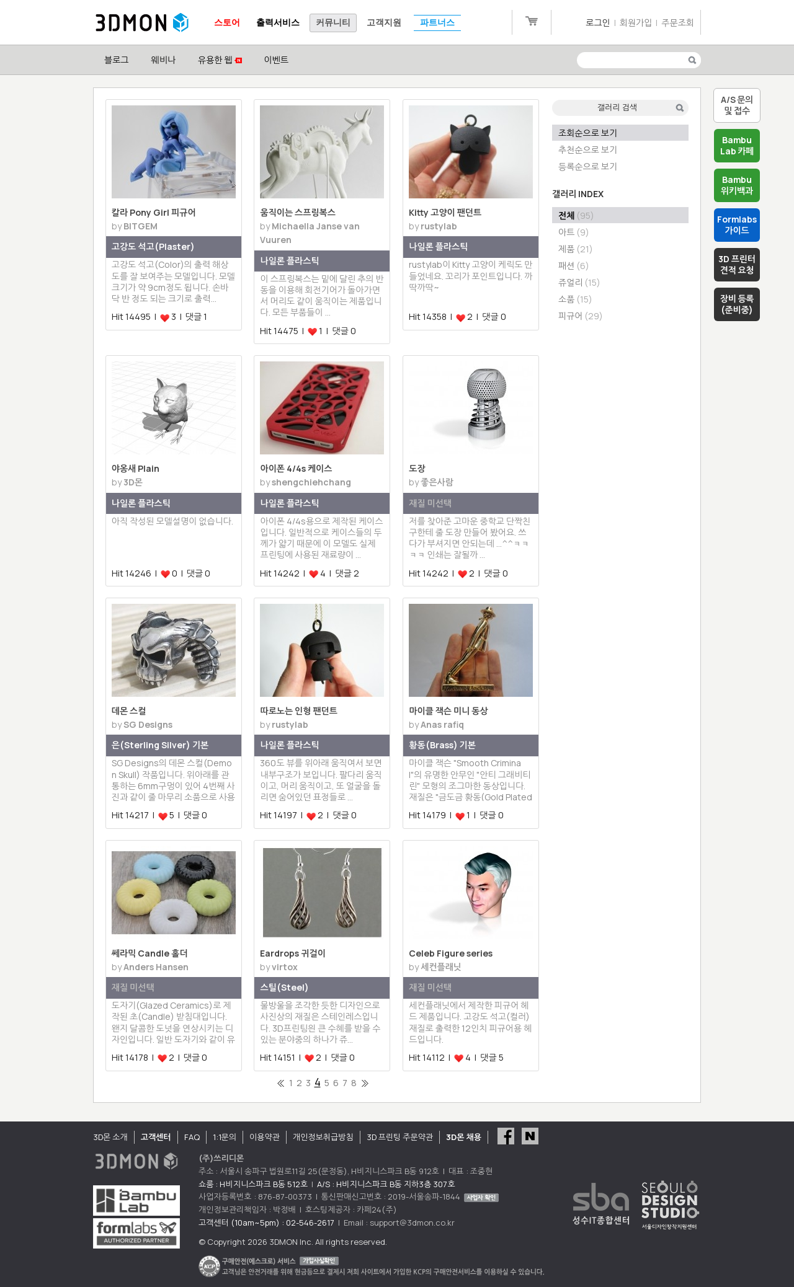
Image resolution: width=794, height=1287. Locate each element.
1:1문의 (224, 1137)
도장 (417, 468)
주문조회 (677, 23)
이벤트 (276, 60)
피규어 (580, 316)
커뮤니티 (333, 22)
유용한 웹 (220, 60)
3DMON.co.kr (142, 23)
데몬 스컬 (129, 711)
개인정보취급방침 (323, 1137)
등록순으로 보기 (587, 166)
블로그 (116, 60)
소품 (575, 299)
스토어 (227, 22)
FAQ (192, 1137)
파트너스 (437, 22)
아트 (573, 232)
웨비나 (163, 60)
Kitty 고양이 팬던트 (445, 212)
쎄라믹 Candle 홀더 (150, 953)
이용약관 (264, 1137)
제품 (575, 249)
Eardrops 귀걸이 (292, 953)
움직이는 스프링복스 (297, 212)
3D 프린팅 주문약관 (400, 1137)
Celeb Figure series (451, 953)
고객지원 (384, 22)
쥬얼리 (579, 282)
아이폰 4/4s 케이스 (296, 468)
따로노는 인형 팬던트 (298, 711)
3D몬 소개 (110, 1137)
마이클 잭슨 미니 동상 (448, 711)
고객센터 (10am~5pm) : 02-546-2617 (266, 1222)
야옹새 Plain (135, 468)
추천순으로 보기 (587, 150)
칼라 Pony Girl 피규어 (154, 212)
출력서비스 (278, 22)
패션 (573, 266)
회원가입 (636, 23)
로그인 (598, 23)
